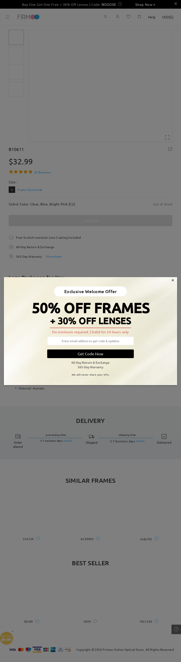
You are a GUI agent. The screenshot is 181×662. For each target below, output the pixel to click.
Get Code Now (90, 353)
